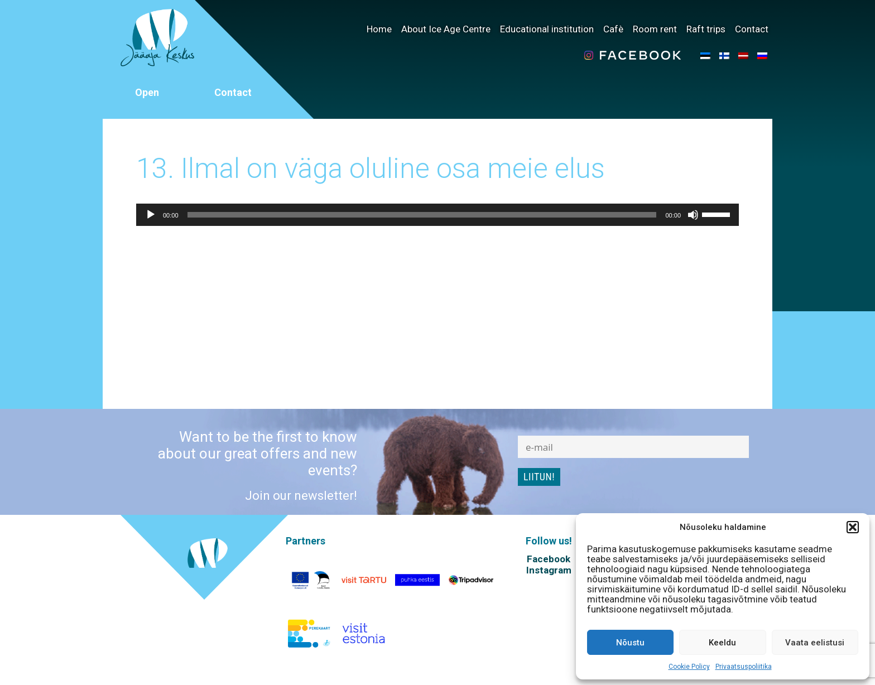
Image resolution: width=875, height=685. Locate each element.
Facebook (548, 559)
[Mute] (693, 214)
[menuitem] (705, 55)
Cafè (613, 29)
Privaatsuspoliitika (743, 666)
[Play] (150, 214)
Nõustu (630, 643)
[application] (437, 215)
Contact (751, 29)
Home (379, 29)
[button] (852, 527)
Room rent (655, 29)
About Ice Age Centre (446, 29)
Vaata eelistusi (814, 643)
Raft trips (705, 29)
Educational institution (547, 29)
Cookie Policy (689, 666)
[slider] (422, 215)
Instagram (548, 570)
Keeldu (722, 643)
